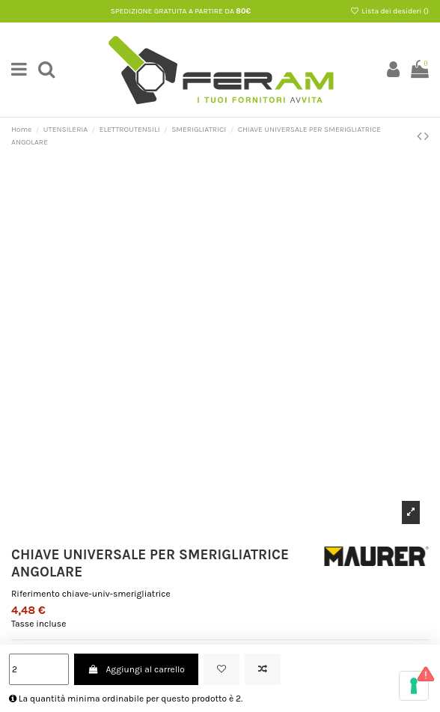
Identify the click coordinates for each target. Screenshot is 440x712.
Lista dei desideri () (389, 11)
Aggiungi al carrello (136, 669)
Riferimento (35, 593)
